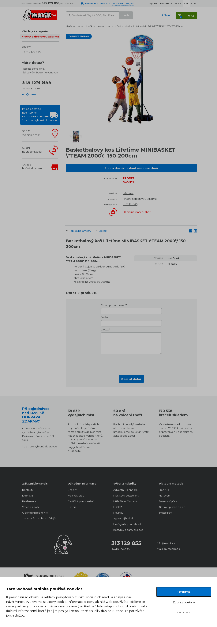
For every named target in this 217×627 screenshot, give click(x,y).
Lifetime (128, 193)
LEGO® (117, 506)
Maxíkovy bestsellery (126, 495)
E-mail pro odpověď (113, 305)
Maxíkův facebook (168, 548)
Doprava (27, 495)
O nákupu (176, 3)
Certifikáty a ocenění (80, 501)
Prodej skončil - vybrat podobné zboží (131, 167)
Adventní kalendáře (125, 489)
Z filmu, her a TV (31, 51)
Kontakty (27, 489)
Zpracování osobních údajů (39, 518)
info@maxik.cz (31, 94)
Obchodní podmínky (35, 512)
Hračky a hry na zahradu (127, 524)
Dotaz (103, 230)
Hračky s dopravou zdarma (40, 36)
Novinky (118, 512)
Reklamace (29, 501)
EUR (193, 3)
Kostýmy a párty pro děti (128, 529)
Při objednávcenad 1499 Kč (39, 114)
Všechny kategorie (35, 31)
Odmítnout (183, 612)
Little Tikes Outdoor (125, 501)
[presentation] (131, 363)
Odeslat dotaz (131, 378)
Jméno (105, 317)
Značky (26, 46)
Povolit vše (184, 591)
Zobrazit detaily (184, 602)
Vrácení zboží (30, 506)
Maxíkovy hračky (74, 26)
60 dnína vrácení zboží (32, 149)
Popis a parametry (80, 230)
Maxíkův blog (76, 495)
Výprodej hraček (123, 518)
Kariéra (72, 506)
